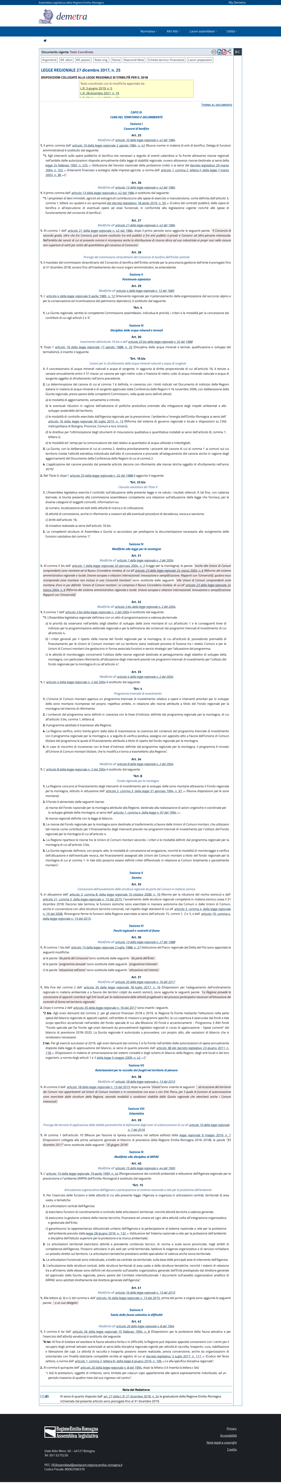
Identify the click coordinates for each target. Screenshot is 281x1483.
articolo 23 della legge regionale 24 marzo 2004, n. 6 (169, 570)
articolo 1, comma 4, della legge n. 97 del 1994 (146, 812)
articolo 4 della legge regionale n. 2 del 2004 (145, 676)
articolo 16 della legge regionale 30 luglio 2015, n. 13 (85, 421)
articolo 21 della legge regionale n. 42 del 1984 (145, 225)
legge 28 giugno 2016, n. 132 (107, 1233)
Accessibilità (228, 1435)
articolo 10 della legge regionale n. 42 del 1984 (145, 140)
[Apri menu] (237, 51)
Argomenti (49, 59)
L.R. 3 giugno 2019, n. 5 (96, 88)
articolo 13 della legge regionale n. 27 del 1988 (145, 942)
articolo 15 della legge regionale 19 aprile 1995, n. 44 (82, 1173)
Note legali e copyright (222, 1442)
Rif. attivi (66, 59)
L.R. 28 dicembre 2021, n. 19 (99, 93)
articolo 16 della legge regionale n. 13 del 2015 (145, 1292)
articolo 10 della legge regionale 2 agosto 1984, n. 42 (108, 145)
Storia (116, 59)
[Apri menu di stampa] (214, 52)
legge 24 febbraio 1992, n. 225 (68, 165)
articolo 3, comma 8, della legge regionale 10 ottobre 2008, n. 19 (115, 894)
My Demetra (237, 2)
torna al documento (217, 105)
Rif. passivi (83, 59)
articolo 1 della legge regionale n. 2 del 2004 (145, 560)
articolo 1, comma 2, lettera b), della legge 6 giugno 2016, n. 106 (120, 1361)
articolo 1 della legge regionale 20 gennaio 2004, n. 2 (108, 565)
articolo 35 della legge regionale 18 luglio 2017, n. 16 (122, 987)
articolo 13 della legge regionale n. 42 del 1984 (145, 187)
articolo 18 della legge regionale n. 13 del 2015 (145, 1081)
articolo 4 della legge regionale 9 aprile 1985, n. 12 (80, 296)
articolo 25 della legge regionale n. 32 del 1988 (101, 475)
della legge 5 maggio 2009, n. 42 (120, 1057)
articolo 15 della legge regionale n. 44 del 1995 (145, 1168)
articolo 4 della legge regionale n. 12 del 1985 (145, 290)
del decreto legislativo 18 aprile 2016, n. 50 (138, 203)
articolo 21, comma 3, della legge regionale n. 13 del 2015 (82, 899)
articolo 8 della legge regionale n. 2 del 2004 (145, 764)
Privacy (232, 1428)
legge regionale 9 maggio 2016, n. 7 (205, 1135)
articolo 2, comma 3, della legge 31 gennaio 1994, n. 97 (146, 791)
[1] (42, 1396)
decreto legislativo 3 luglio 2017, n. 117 (175, 1356)
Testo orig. (101, 59)
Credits (232, 1449)
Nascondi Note (134, 59)
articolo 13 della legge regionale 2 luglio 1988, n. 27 (106, 947)
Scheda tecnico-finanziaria (166, 59)
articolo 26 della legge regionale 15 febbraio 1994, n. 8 (111, 1331)
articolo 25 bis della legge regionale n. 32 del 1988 (160, 341)
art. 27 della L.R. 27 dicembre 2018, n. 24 (131, 1396)
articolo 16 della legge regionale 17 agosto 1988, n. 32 (93, 347)
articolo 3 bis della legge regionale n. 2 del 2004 (145, 606)
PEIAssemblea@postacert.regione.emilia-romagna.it (86, 1464)
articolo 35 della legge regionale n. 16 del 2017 (145, 981)
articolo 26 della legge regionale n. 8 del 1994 (145, 1326)
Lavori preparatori (200, 59)
